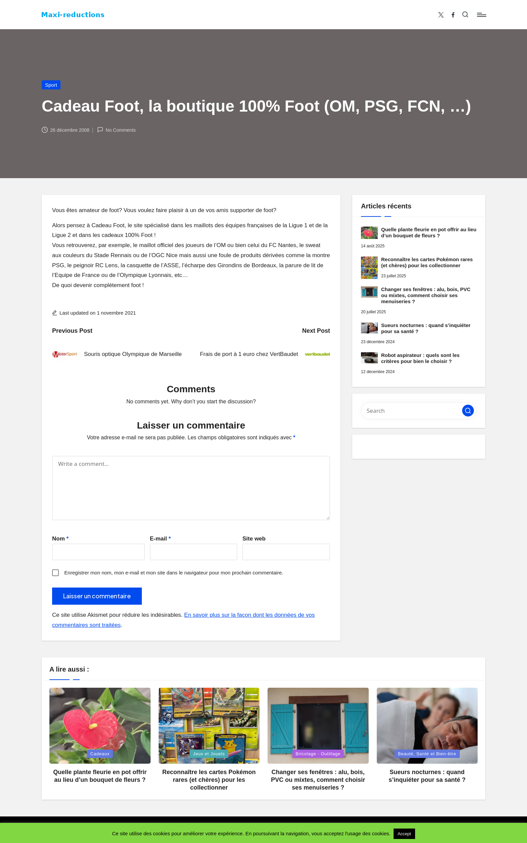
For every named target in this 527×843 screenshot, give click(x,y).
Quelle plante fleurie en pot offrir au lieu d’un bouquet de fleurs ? (428, 232)
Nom (60, 538)
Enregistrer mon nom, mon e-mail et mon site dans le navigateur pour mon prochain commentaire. (173, 572)
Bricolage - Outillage (318, 753)
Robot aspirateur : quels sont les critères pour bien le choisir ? (420, 358)
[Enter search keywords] (419, 410)
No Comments (116, 130)
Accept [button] (404, 833)
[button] (468, 410)
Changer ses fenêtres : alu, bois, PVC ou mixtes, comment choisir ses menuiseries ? (426, 295)
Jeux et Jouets (209, 753)
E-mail (160, 538)
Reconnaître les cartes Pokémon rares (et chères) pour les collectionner (427, 262)
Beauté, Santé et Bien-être (427, 753)
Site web (254, 538)
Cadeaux (100, 753)
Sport (51, 85)
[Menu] (481, 14)
